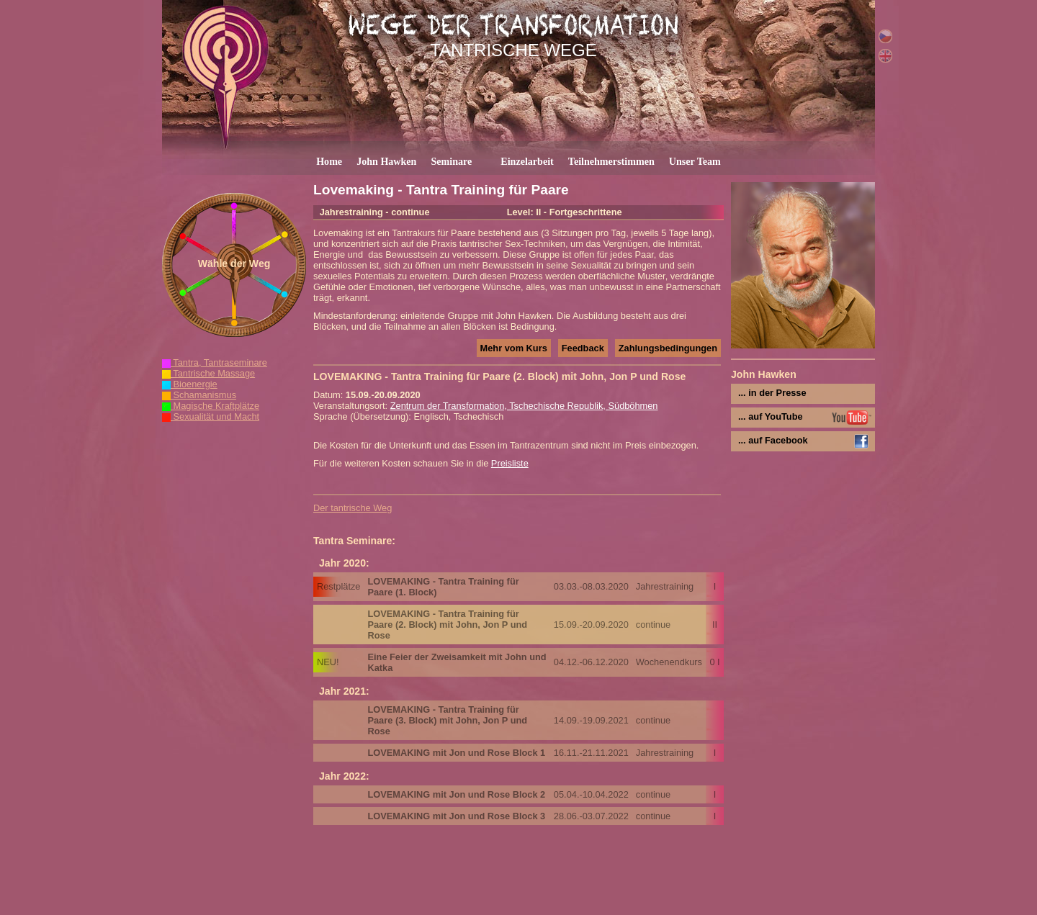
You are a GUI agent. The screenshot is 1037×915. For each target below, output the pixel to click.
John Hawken (386, 161)
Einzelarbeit (527, 161)
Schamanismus (199, 394)
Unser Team (695, 161)
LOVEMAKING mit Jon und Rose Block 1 (456, 752)
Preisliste (510, 463)
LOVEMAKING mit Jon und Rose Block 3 (456, 816)
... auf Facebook (773, 440)
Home (329, 161)
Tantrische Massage (208, 373)
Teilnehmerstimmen (611, 161)
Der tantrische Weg (352, 507)
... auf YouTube (770, 416)
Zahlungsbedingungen (668, 348)
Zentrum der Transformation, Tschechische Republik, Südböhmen (524, 405)
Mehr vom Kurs (513, 348)
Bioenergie (189, 384)
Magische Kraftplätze (210, 405)
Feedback (583, 348)
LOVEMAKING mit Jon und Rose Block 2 (456, 794)
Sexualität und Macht (210, 416)
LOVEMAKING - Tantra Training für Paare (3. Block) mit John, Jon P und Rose (447, 720)
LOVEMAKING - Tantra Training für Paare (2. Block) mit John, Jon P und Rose (447, 624)
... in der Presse (772, 392)
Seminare (451, 161)
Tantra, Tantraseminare (214, 362)
